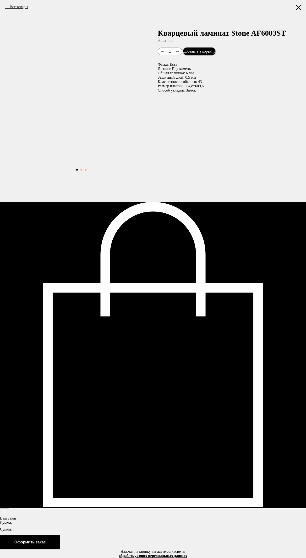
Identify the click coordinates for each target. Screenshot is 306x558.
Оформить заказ (30, 542)
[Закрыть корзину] (4, 512)
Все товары (19, 7)
